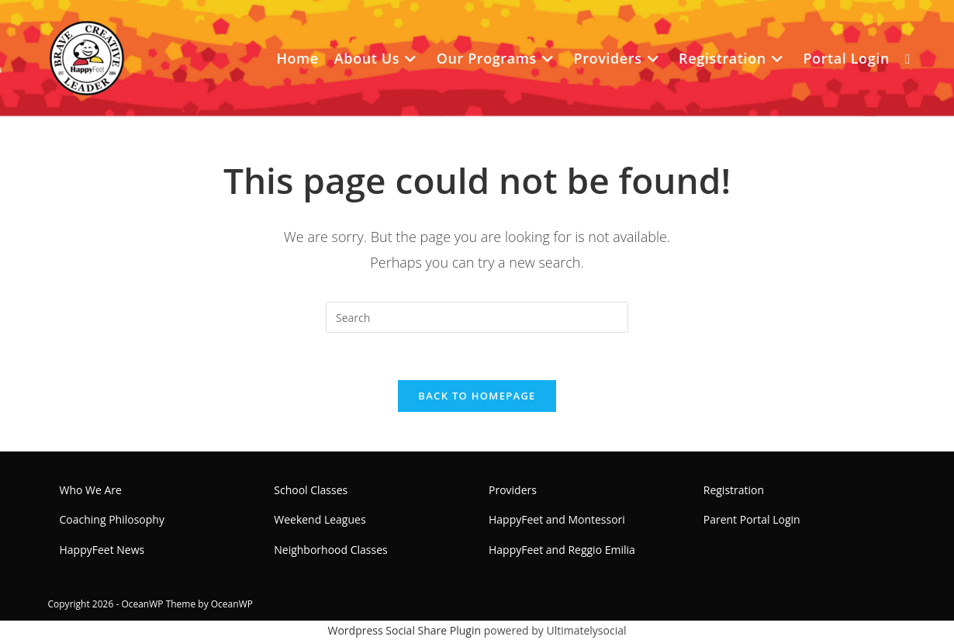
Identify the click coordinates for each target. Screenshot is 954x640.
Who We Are (91, 490)
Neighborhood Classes (330, 549)
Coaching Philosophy (112, 519)
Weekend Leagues (319, 519)
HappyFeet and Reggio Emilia (562, 549)
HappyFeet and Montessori (557, 519)
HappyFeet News (102, 549)
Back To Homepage (476, 396)
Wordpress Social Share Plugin (406, 630)
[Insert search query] (477, 317)
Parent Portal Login (751, 519)
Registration (733, 490)
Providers (513, 490)
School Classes (310, 490)
